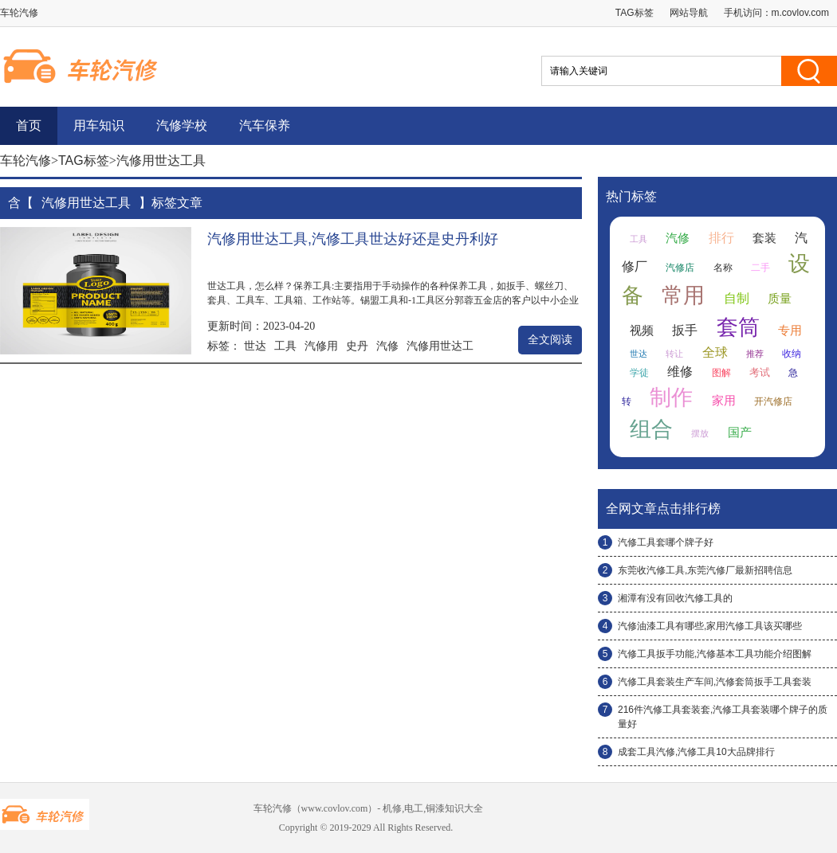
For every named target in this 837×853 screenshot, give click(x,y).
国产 (740, 432)
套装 (764, 238)
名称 (723, 267)
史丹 (357, 345)
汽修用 (321, 345)
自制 (736, 298)
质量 (780, 298)
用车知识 (98, 125)
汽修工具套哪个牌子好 (665, 542)
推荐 (755, 353)
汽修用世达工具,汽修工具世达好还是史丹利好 (352, 239)
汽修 (387, 345)
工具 (285, 345)
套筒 (738, 327)
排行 (721, 238)
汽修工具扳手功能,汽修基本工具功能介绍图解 (714, 653)
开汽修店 (773, 401)
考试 (759, 372)
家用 (724, 400)
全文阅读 (550, 340)
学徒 (639, 372)
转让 (674, 353)
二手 (760, 267)
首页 (28, 125)
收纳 (791, 353)
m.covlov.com (800, 12)
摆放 (700, 433)
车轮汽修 (25, 160)
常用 (683, 295)
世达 (255, 345)
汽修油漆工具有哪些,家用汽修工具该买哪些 (710, 626)
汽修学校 (181, 125)
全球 (715, 352)
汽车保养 (264, 125)
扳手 (685, 330)
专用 (790, 330)
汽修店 (680, 267)
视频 (642, 330)
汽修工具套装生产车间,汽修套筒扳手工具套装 (714, 681)
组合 (651, 429)
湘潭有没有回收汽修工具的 (675, 598)
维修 (680, 371)
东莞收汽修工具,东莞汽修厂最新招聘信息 (705, 570)
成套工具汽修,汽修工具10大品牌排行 (696, 751)
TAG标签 (634, 12)
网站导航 (689, 12)
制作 (671, 397)
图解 (721, 372)
